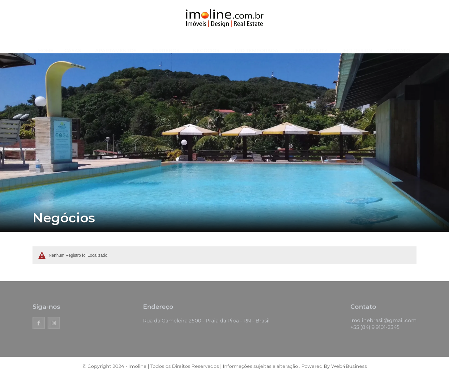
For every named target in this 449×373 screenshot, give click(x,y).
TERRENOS (165, 45)
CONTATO (398, 45)
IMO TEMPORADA (256, 45)
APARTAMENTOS (115, 45)
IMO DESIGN (357, 45)
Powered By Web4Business (334, 368)
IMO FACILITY (311, 45)
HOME (45, 45)
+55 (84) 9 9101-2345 (375, 328)
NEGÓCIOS (206, 45)
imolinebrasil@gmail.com (383, 322)
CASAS (72, 45)
